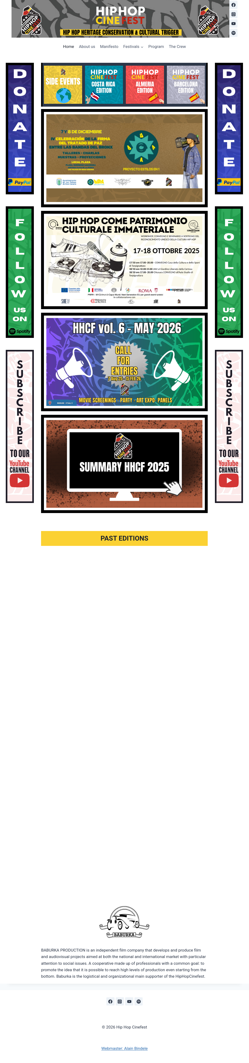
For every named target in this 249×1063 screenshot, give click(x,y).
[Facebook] (233, 5)
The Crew (177, 46)
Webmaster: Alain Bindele (124, 1048)
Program (156, 46)
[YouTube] (233, 23)
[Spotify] (233, 33)
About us (87, 46)
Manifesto (109, 46)
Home (68, 46)
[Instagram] (233, 14)
